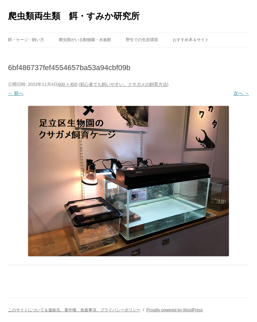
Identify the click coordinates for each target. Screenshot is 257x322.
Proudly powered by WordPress (174, 310)
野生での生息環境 (142, 39)
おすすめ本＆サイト (191, 39)
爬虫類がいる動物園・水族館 (85, 39)
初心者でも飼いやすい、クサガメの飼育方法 (123, 84)
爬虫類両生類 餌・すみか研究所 (74, 16)
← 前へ (15, 93)
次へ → (241, 93)
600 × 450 (67, 84)
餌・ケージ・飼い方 (26, 39)
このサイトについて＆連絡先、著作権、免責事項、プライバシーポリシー (74, 310)
